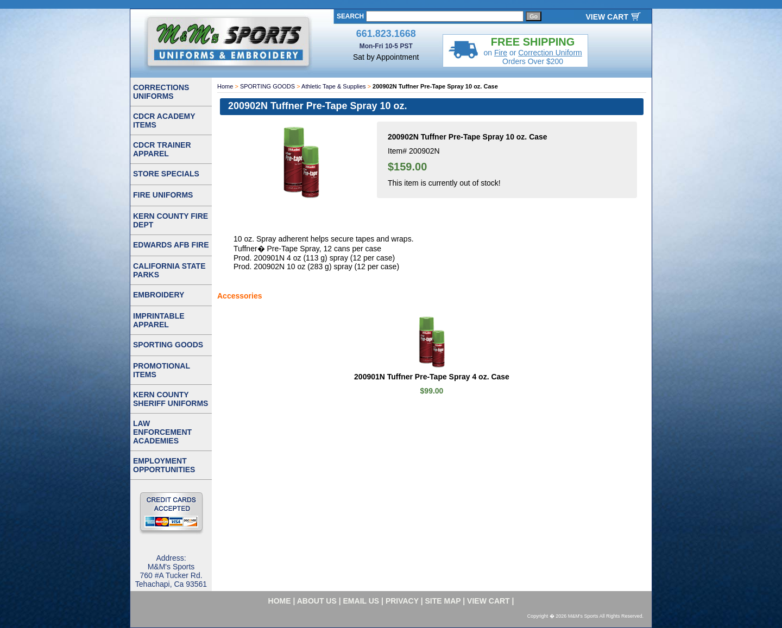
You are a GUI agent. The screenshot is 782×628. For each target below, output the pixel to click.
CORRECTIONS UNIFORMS (161, 91)
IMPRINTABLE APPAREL (159, 320)
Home (225, 86)
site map (443, 601)
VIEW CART (606, 16)
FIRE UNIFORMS (163, 195)
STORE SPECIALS (166, 173)
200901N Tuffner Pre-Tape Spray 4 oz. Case (431, 376)
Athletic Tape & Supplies (333, 86)
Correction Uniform (550, 52)
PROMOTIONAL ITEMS (161, 370)
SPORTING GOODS (267, 86)
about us (317, 601)
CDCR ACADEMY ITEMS (164, 120)
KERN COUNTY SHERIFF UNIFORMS (170, 399)
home (279, 601)
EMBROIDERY (158, 294)
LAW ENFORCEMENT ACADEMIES (162, 432)
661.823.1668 (386, 33)
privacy (402, 601)
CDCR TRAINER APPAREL (162, 149)
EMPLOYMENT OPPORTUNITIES (164, 465)
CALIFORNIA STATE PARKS (169, 270)
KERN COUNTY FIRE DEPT (170, 220)
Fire (500, 52)
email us (361, 601)
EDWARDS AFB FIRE (171, 244)
